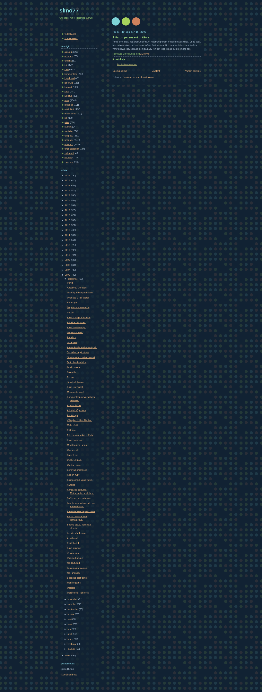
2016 (68, 225)
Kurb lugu (72, 302)
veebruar (72, 644)
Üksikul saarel (74, 465)
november (73, 599)
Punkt (70, 283)
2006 (68, 275)
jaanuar (72, 649)
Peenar (71, 377)
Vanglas (71, 485)
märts (71, 639)
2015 (68, 230)
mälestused (70, 113)
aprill (70, 634)
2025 (68, 180)
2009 (68, 260)
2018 (68, 215)
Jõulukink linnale (75, 382)
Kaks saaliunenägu (76, 327)
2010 (68, 255)
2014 (68, 235)
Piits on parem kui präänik (131, 37)
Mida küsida (73, 425)
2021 (68, 200)
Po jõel (70, 312)
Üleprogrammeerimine (78, 307)
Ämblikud (71, 337)
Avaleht (156, 71)
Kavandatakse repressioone (81, 511)
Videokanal (70, 34)
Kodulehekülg (71, 38)
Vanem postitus (193, 71)
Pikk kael (71, 430)
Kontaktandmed (69, 674)
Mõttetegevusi (74, 582)
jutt (66, 65)
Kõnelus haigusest (76, 322)
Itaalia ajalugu (74, 367)
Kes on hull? (73, 475)
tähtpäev (68, 135)
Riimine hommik (75, 558)
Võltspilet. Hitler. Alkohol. (79, 420)
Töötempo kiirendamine (79, 498)
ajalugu (68, 52)
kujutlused (69, 78)
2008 (68, 265)
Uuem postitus (120, 71)
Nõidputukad (73, 563)
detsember (73, 279)
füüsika (68, 60)
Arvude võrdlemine (76, 533)
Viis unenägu (73, 553)
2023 (68, 190)
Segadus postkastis (77, 578)
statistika (68, 131)
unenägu (68, 140)
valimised (69, 153)
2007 (68, 270)
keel (66, 69)
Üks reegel (72, 450)
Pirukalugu (72, 415)
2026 (68, 175)
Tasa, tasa (72, 342)
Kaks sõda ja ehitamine (78, 317)
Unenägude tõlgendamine (80, 292)
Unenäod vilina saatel (78, 297)
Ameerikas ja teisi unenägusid (82, 347)
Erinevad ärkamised (77, 470)
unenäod (68, 144)
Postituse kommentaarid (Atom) (138, 77)
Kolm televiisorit (75, 387)
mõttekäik (69, 109)
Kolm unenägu (74, 440)
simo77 (69, 10)
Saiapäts (71, 372)
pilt (65, 118)
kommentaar (70, 74)
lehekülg (68, 83)
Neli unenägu (73, 573)
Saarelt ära (72, 455)
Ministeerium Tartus (77, 445)
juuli (70, 619)
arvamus (68, 56)
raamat (67, 126)
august (71, 614)
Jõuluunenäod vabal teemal (81, 357)
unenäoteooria (71, 149)
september (73, 609)
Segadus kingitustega (78, 352)
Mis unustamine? (75, 392)
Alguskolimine (74, 405)
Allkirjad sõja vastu (76, 410)
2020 (68, 205)
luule (66, 91)
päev (66, 122)
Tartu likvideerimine (77, 362)
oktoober (72, 604)
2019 (68, 210)
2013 (68, 240)
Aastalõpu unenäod (77, 287)
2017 (68, 220)
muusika (68, 105)
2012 (68, 245)
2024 (68, 185)
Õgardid (71, 588)
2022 (68, 195)
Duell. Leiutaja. (74, 460)
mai (70, 629)
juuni (70, 624)
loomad (68, 87)
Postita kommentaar (127, 64)
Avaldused (72, 538)
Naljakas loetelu (75, 332)
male (66, 100)
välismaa (68, 162)
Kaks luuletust (74, 548)
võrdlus (68, 157)
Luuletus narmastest (77, 568)
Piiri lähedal (73, 543)
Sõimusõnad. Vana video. (80, 480)
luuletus (68, 96)
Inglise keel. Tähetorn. (78, 592)
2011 (68, 250)
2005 (68, 655)
